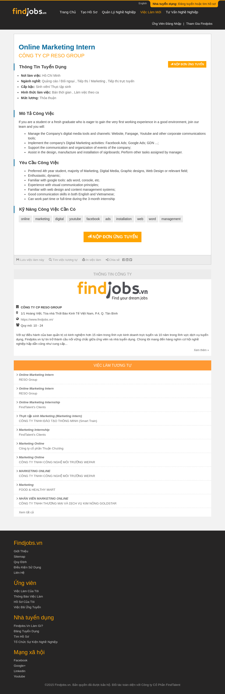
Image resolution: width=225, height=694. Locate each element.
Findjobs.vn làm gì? (28, 626)
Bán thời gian (61, 92)
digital (59, 219)
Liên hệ (19, 572)
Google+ (20, 665)
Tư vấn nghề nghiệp (182, 12)
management (171, 219)
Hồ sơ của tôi (24, 602)
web (140, 219)
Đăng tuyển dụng (26, 631)
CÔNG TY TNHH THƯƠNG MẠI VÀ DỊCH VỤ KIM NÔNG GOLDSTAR (67, 503)
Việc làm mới (150, 12)
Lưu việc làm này (30, 260)
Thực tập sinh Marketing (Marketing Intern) (50, 416)
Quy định (20, 562)
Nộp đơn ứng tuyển (187, 64)
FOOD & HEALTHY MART (37, 489)
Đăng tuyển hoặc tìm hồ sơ (184, 4)
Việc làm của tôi (26, 591)
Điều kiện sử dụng (27, 567)
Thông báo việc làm (28, 596)
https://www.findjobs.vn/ (37, 319)
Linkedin (19, 671)
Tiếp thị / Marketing (91, 81)
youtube (75, 219)
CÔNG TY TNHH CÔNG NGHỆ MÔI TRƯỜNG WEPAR (57, 462)
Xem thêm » (201, 350)
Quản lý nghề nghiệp (119, 12)
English (143, 3)
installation (124, 219)
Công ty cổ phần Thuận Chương (41, 448)
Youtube (19, 676)
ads (108, 219)
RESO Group (28, 379)
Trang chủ (68, 12)
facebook (93, 219)
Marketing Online (31, 443)
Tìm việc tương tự (63, 260)
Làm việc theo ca (86, 92)
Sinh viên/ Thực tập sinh (53, 87)
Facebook (21, 660)
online (25, 219)
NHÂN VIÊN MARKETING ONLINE (43, 498)
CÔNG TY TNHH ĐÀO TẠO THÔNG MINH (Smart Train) (58, 421)
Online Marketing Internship (39, 402)
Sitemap (19, 556)
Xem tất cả (26, 512)
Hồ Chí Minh (51, 75)
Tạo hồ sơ (89, 12)
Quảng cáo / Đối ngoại (58, 81)
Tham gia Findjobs (199, 23)
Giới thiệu (21, 551)
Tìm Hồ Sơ (21, 636)
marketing (42, 219)
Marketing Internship (34, 430)
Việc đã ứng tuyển (27, 607)
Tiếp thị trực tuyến (121, 81)
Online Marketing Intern (36, 374)
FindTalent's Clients (32, 407)
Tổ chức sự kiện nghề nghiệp (36, 642)
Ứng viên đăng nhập (166, 23)
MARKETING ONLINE (34, 471)
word (152, 219)
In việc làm (91, 260)
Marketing (26, 485)
